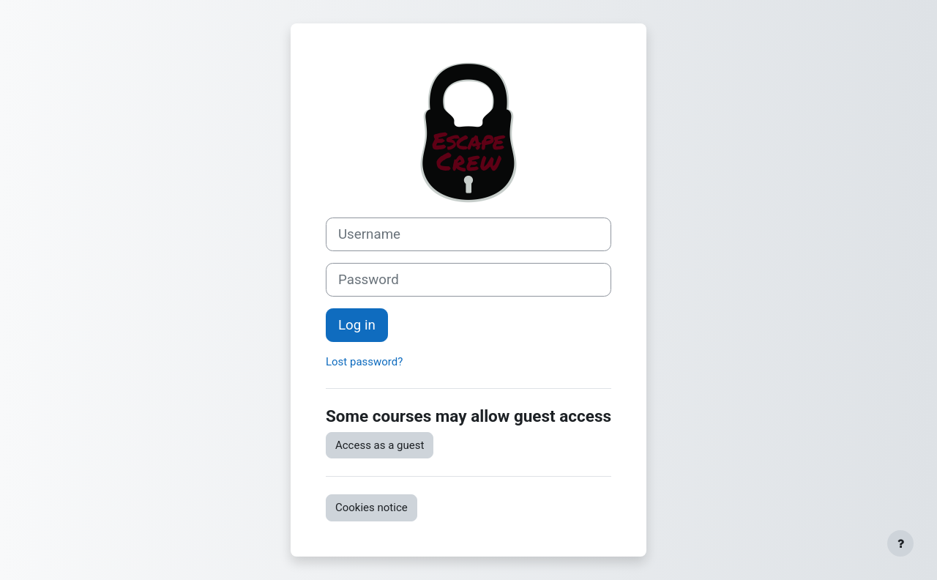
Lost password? (364, 361)
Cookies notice (371, 507)
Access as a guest (379, 445)
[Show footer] (900, 543)
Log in (357, 325)
